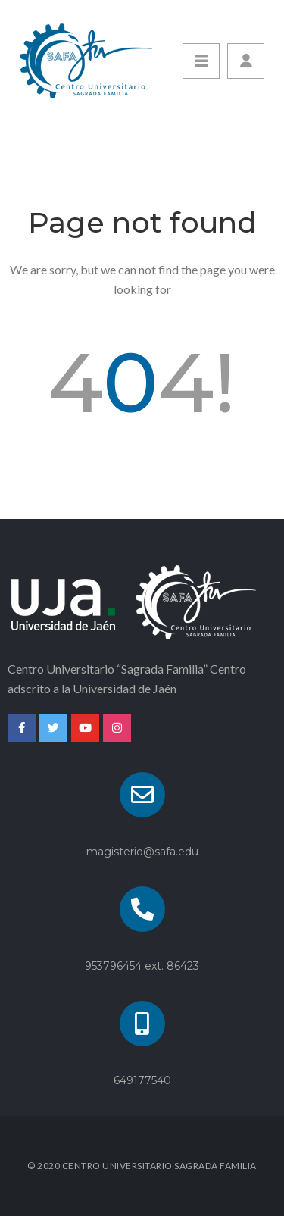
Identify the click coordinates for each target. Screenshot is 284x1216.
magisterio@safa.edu (142, 851)
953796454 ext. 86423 (142, 966)
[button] (245, 61)
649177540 (142, 1080)
